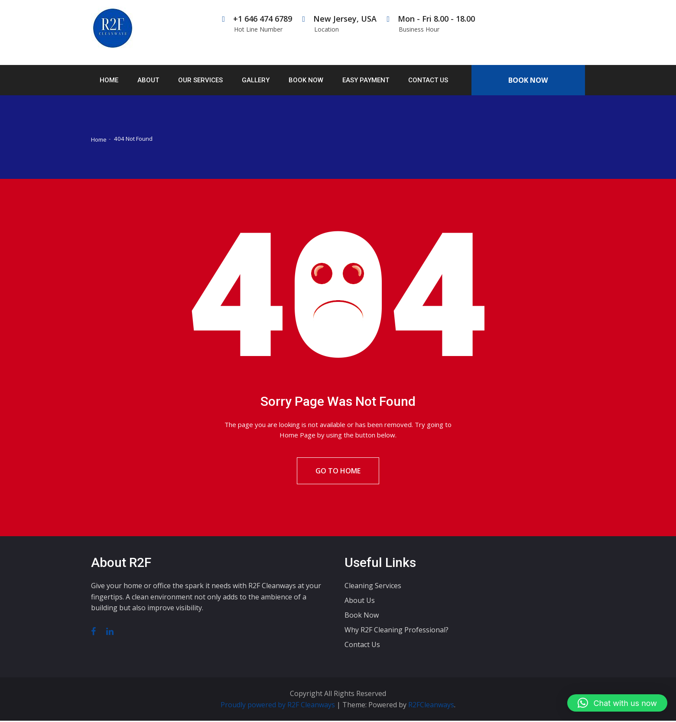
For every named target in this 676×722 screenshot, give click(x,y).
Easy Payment (365, 80)
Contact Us (428, 80)
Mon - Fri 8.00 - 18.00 (431, 23)
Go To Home (338, 471)
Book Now (306, 80)
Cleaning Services (372, 587)
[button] (617, 703)
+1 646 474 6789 (257, 23)
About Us (359, 602)
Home (109, 80)
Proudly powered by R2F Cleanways (279, 706)
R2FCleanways (431, 706)
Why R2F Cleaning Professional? (396, 631)
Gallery (256, 80)
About (148, 80)
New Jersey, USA (339, 23)
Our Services (200, 80)
